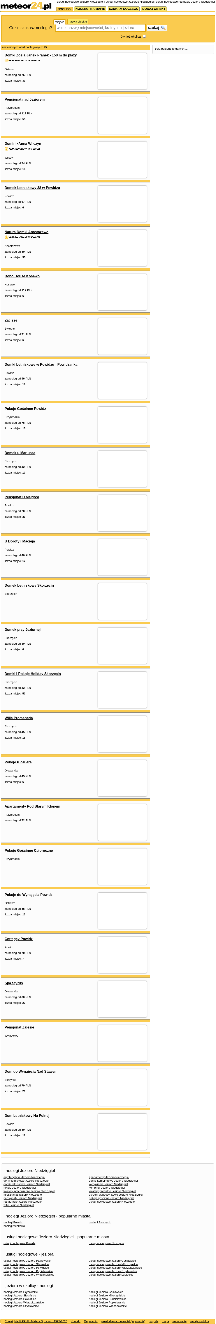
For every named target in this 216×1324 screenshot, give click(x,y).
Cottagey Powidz (19, 939)
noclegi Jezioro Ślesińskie (20, 1295)
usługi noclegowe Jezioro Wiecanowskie (29, 1274)
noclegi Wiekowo (14, 1226)
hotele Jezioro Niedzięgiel (20, 1187)
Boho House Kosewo (22, 276)
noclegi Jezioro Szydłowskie (21, 1306)
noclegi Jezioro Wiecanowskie (108, 1306)
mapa (165, 1321)
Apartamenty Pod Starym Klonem (32, 806)
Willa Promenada (19, 718)
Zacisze (11, 320)
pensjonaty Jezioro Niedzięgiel (23, 1198)
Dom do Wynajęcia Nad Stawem (31, 1071)
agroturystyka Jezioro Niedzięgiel (24, 1177)
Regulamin (90, 1321)
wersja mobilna (199, 1321)
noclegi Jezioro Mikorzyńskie (107, 1295)
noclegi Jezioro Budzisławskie (107, 1299)
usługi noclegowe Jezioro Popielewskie (28, 1271)
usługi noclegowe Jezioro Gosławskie (112, 1260)
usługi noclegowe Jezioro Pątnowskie (27, 1260)
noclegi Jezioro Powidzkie (20, 1299)
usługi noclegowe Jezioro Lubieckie (111, 1274)
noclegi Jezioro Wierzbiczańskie (24, 1302)
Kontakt (75, 1321)
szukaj (157, 27)
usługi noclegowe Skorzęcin (106, 1243)
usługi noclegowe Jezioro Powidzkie (26, 1267)
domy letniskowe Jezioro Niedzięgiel (26, 1180)
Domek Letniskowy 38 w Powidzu (32, 188)
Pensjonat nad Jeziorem (25, 99)
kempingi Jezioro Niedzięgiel (107, 1187)
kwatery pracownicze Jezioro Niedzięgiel (29, 1191)
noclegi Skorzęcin (100, 1222)
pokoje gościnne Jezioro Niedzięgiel (111, 1198)
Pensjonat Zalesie (19, 1027)
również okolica (130, 36)
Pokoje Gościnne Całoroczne (29, 850)
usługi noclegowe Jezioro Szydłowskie (113, 1271)
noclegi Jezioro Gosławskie (106, 1292)
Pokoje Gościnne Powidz (25, 409)
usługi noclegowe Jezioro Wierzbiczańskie (115, 1267)
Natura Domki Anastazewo (26, 232)
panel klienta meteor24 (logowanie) (123, 1321)
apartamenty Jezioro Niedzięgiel (109, 1177)
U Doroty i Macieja (20, 541)
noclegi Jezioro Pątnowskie (21, 1292)
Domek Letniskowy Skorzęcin (29, 585)
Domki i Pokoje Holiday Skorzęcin (33, 674)
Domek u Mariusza (20, 453)
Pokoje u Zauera (18, 762)
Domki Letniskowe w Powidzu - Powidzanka (41, 364)
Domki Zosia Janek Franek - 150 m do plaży (41, 55)
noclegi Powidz (13, 1222)
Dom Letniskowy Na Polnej (27, 1116)
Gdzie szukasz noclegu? (30, 28)
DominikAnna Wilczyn (23, 143)
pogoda (153, 1321)
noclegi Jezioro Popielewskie (107, 1302)
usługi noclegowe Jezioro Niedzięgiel (112, 1201)
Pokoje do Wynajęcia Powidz (28, 895)
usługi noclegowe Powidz (19, 1243)
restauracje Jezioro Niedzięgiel (23, 1201)
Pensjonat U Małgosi (22, 497)
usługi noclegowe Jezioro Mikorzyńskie (113, 1264)
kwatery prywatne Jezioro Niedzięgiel (112, 1191)
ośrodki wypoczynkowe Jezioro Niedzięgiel (116, 1194)
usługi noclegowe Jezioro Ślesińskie (26, 1264)
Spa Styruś (14, 983)
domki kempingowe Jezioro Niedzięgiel (113, 1180)
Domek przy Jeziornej (23, 629)
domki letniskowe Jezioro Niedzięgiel (27, 1184)
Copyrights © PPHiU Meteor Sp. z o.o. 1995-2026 (36, 1321)
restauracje (179, 1321)
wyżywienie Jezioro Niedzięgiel (108, 1184)
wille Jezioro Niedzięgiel (19, 1205)
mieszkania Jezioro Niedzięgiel (23, 1194)
